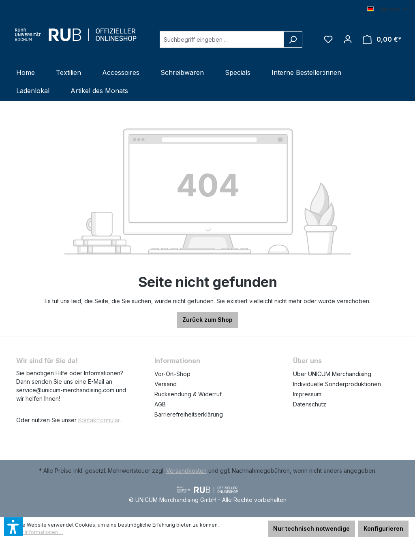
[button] (13, 526)
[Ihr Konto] (347, 39)
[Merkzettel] (328, 39)
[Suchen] (292, 39)
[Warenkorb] (382, 39)
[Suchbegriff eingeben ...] (222, 39)
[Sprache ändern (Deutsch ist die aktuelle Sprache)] (387, 9)
